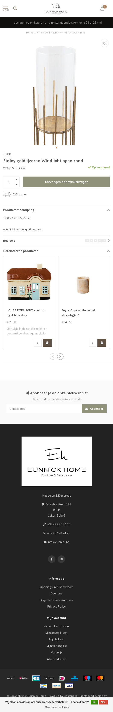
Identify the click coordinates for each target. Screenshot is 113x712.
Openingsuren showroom (56, 587)
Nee (103, 702)
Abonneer (94, 408)
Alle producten (56, 659)
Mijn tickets (56, 639)
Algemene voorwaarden (57, 600)
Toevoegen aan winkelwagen (66, 182)
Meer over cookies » (57, 707)
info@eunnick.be (59, 542)
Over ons (56, 593)
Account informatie (56, 626)
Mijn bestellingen (56, 632)
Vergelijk (56, 652)
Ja (94, 702)
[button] (56, 147)
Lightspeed (71, 695)
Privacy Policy (56, 606)
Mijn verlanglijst (56, 645)
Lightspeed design (91, 695)
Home (29, 32)
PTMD (8, 154)
